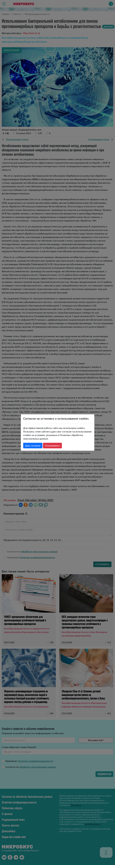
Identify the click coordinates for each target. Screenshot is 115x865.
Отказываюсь (52, 445)
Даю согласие (32, 445)
